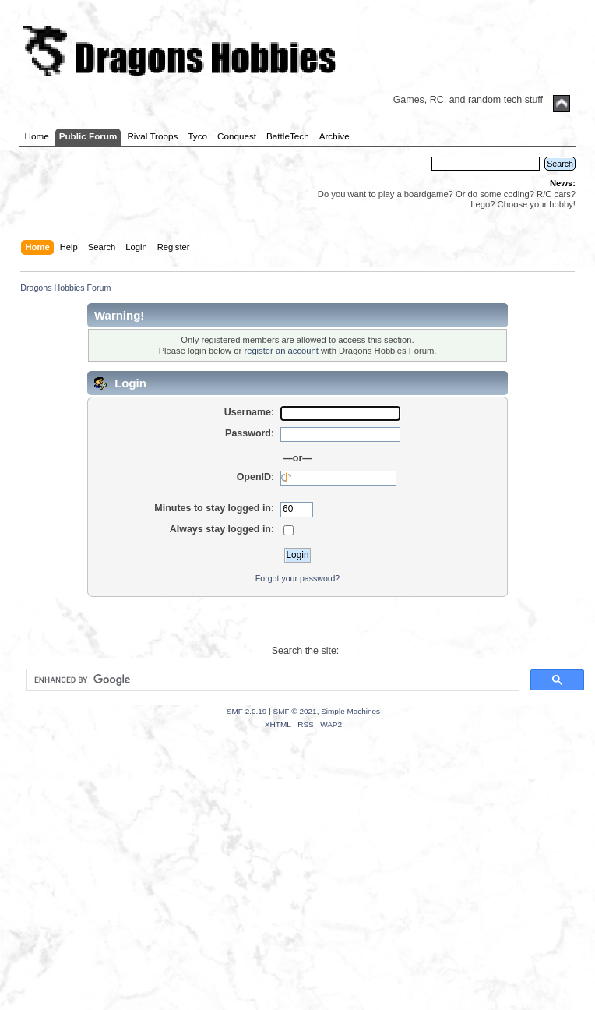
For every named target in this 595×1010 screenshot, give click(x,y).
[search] (271, 680)
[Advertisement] (297, 889)
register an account (281, 350)
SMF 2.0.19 (247, 711)
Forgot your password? (297, 578)
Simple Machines (350, 711)
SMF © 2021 (295, 711)
